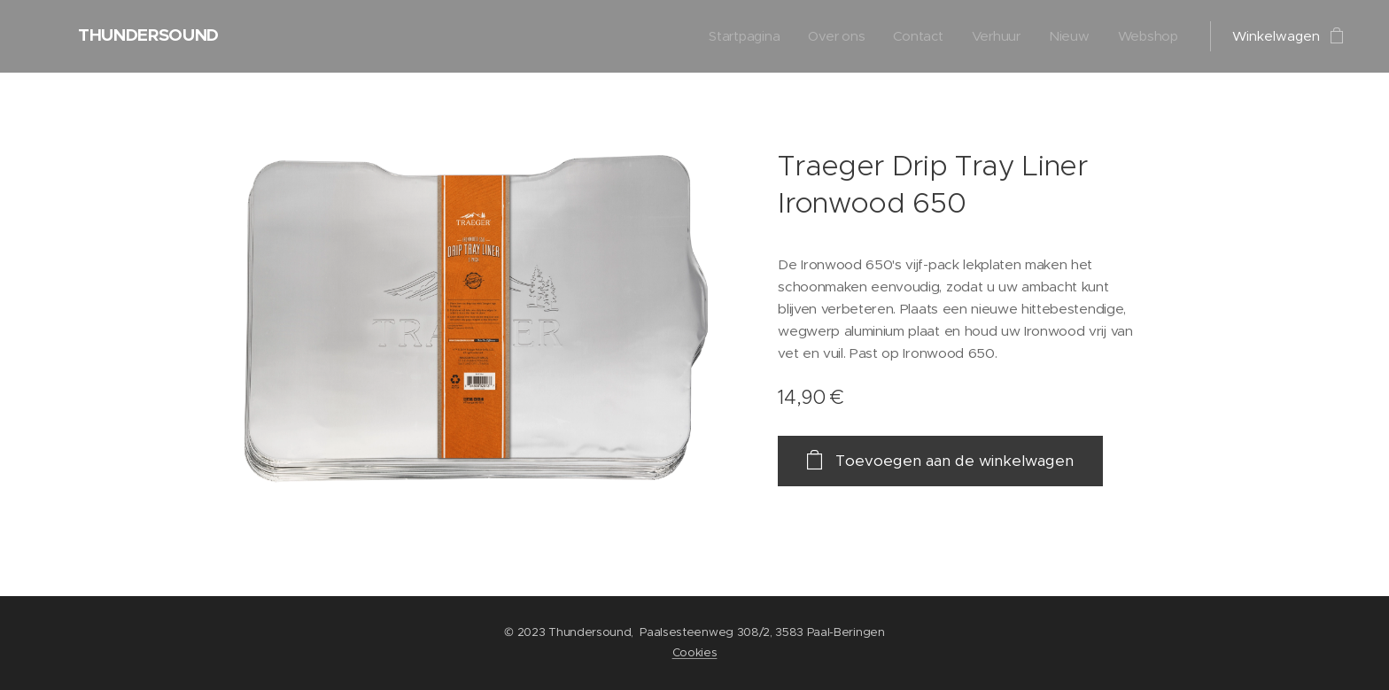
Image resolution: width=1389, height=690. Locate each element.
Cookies (695, 652)
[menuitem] (740, 36)
